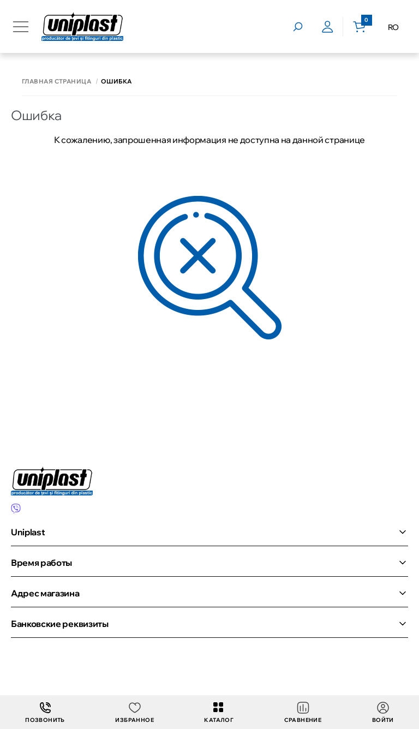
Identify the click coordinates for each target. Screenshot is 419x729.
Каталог (219, 712)
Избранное (134, 712)
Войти (383, 712)
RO (393, 27)
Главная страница (56, 82)
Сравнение (303, 712)
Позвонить (45, 712)
